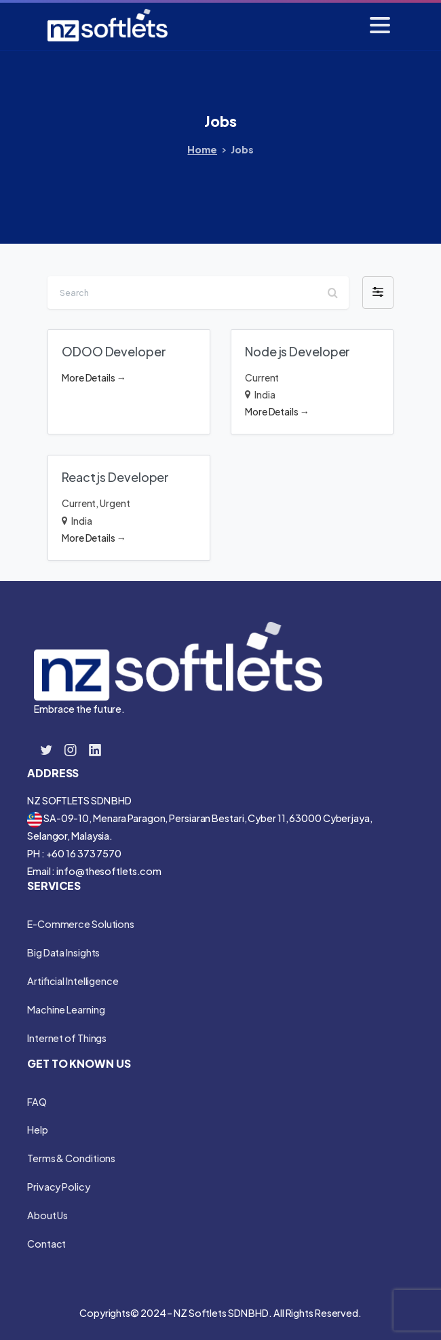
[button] (378, 292)
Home (202, 149)
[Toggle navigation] (380, 25)
